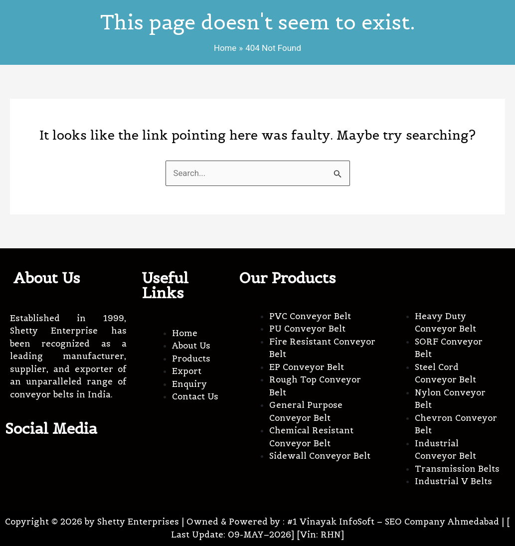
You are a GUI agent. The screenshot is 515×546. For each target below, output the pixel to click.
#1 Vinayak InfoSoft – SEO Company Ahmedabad (393, 521)
